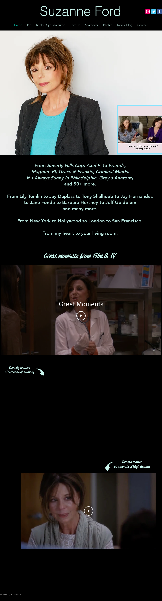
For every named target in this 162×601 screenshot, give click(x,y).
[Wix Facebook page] (159, 11)
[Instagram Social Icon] (147, 11)
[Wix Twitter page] (153, 11)
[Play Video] (81, 315)
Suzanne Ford (80, 11)
